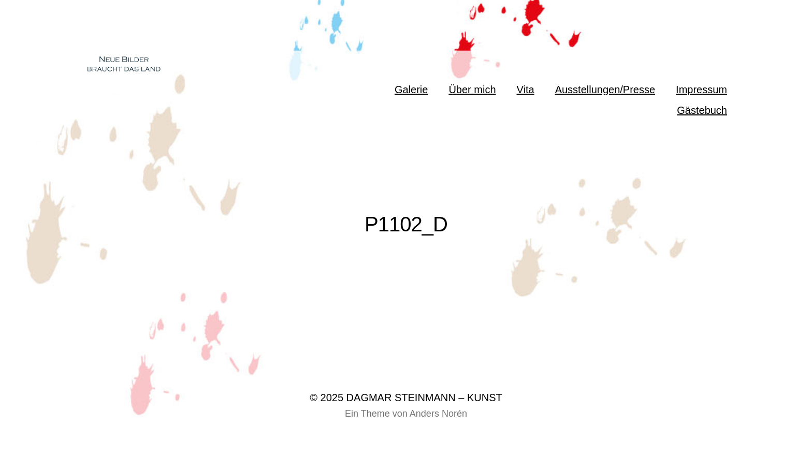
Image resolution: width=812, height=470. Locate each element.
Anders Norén (438, 413)
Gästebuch (702, 110)
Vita (525, 89)
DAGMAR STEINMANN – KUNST (424, 397)
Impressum (701, 89)
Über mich (472, 89)
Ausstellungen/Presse (605, 89)
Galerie (411, 89)
